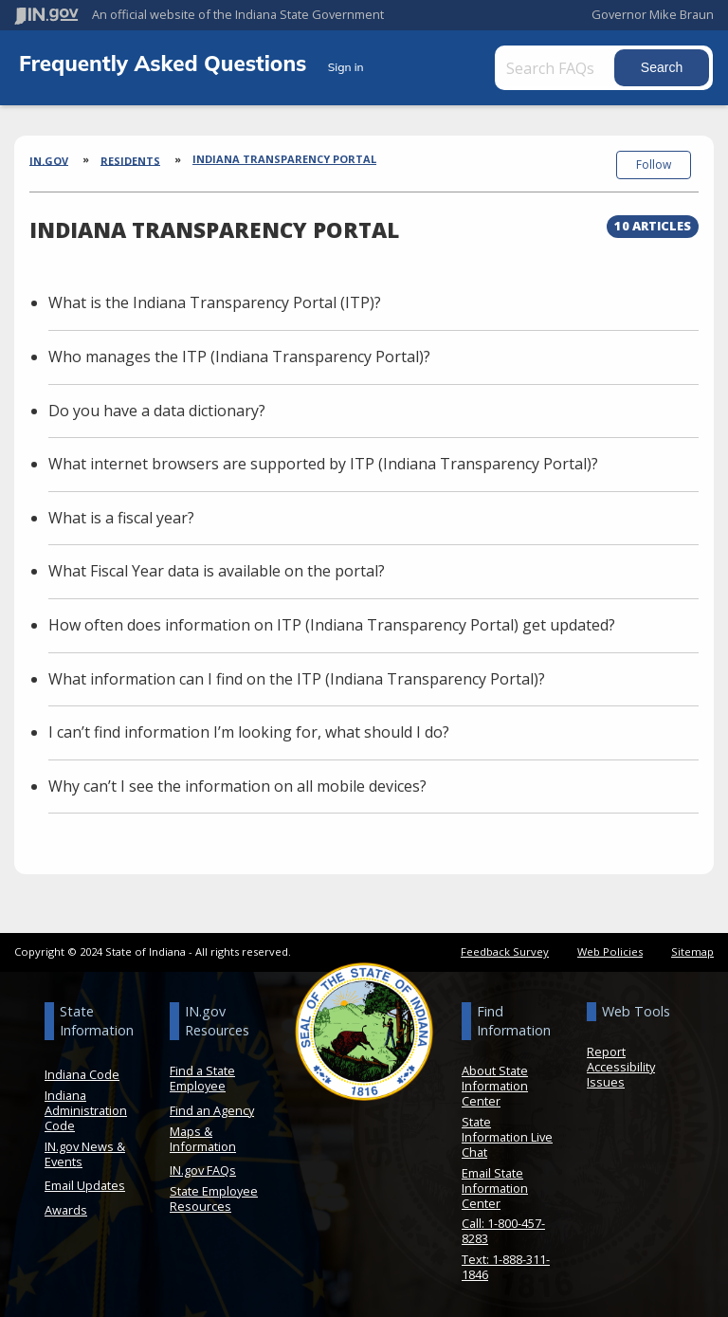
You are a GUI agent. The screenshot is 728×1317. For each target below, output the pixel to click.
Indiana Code (82, 1074)
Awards (66, 1209)
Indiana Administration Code (86, 1110)
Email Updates (85, 1185)
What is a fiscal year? (121, 517)
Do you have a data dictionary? (156, 410)
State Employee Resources (214, 1198)
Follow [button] (653, 164)
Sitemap (692, 951)
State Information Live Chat (507, 1137)
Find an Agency (212, 1110)
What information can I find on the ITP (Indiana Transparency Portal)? (296, 678)
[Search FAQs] (556, 67)
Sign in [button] (346, 67)
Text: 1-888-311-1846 (506, 1267)
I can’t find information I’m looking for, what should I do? (248, 732)
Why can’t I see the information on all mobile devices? (237, 786)
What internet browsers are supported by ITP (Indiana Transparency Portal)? (323, 463)
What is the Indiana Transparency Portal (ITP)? (214, 302)
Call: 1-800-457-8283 (503, 1231)
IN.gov (48, 160)
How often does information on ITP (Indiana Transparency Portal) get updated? (331, 624)
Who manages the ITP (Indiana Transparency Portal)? (239, 356)
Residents (130, 160)
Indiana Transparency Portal (284, 159)
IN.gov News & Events (85, 1154)
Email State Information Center (495, 1188)
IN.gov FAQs (203, 1170)
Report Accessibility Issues (621, 1066)
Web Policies (610, 951)
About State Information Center (495, 1085)
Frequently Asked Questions (166, 63)
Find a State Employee (202, 1078)
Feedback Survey (505, 951)
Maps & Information (203, 1139)
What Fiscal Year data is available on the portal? (216, 570)
